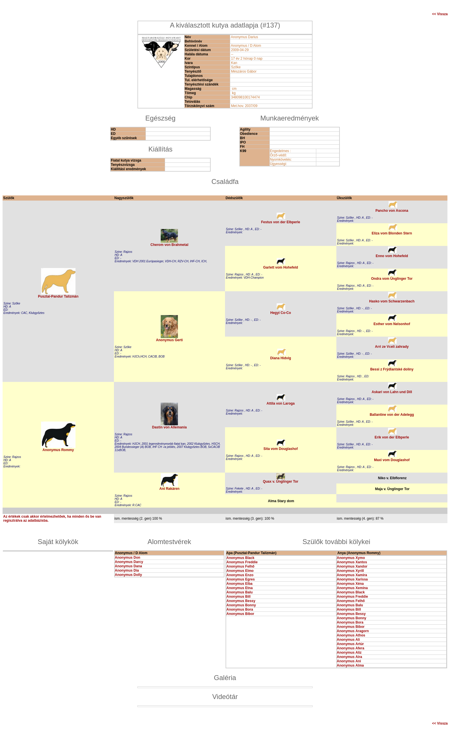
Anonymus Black (240, 558)
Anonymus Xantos (352, 562)
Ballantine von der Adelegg (392, 415)
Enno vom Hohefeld (392, 256)
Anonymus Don (127, 558)
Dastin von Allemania (169, 427)
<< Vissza (440, 14)
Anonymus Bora (239, 609)
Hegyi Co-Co (280, 313)
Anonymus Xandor (352, 566)
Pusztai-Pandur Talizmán (58, 296)
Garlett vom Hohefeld (280, 267)
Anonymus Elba (239, 584)
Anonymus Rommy (58, 450)
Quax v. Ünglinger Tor (280, 481)
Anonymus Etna (239, 588)
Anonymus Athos (351, 635)
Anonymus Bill (238, 597)
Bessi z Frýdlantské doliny (392, 369)
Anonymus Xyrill (350, 571)
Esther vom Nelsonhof (392, 324)
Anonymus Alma (350, 665)
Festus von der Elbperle (280, 222)
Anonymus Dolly (128, 575)
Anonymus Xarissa (352, 579)
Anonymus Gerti (169, 340)
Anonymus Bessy (240, 601)
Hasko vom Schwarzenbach (391, 301)
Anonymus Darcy (129, 562)
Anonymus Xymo (351, 558)
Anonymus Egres (240, 579)
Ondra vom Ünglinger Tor (391, 279)
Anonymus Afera (350, 648)
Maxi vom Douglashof (392, 460)
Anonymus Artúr (350, 644)
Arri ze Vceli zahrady (392, 347)
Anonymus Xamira (352, 575)
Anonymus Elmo (240, 571)
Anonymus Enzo (239, 575)
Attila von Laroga (281, 403)
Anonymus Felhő (240, 566)
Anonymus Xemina (352, 588)
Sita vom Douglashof (280, 449)
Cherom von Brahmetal (169, 245)
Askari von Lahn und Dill (392, 392)
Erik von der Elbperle (392, 437)
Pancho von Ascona (391, 211)
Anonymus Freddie (242, 562)
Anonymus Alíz (349, 653)
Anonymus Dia (127, 570)
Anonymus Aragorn (353, 631)
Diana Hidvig (280, 358)
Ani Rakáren (169, 489)
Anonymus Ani (349, 661)
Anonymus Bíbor (240, 614)
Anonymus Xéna (350, 584)
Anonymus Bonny (241, 605)
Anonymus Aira (349, 657)
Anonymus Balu (239, 592)
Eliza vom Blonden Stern (392, 233)
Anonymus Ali (348, 640)
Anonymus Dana (128, 566)
